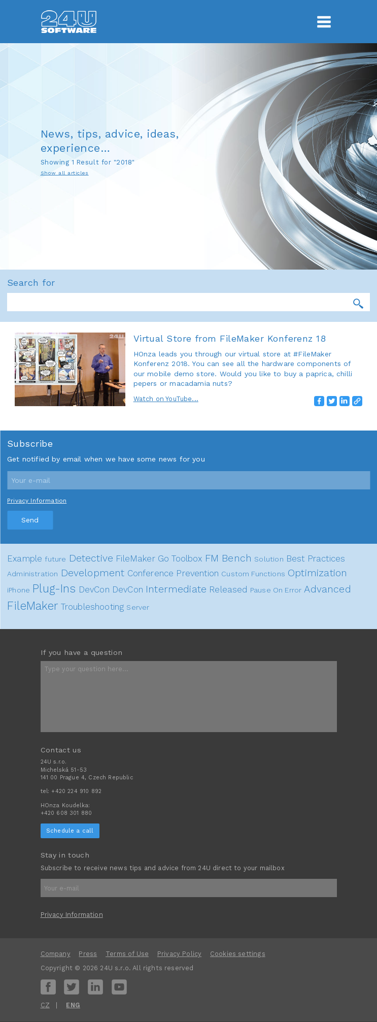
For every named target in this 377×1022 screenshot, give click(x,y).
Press (88, 954)
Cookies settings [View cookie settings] (237, 954)
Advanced (327, 589)
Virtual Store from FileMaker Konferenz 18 (229, 338)
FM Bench (228, 558)
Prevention (197, 573)
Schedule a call (70, 830)
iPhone (18, 590)
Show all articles (65, 173)
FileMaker (32, 605)
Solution (268, 559)
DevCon (94, 589)
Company (56, 954)
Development (93, 573)
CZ (45, 1005)
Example (24, 558)
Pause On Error (275, 590)
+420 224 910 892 (76, 791)
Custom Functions (253, 574)
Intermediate (176, 589)
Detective (91, 558)
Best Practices (315, 558)
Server (137, 607)
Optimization (317, 573)
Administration (32, 574)
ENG (73, 1005)
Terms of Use (127, 954)
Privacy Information (36, 500)
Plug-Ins (54, 588)
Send (30, 520)
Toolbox (187, 558)
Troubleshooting (92, 607)
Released (228, 589)
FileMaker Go (142, 558)
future (55, 559)
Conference (150, 573)
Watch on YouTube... (165, 399)
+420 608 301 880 (66, 813)
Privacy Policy (179, 954)
